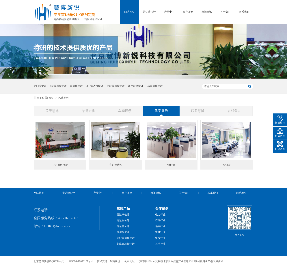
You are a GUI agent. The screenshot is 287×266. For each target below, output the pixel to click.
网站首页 (129, 11)
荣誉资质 (88, 111)
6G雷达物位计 (155, 86)
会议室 (227, 165)
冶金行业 (160, 226)
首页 (51, 97)
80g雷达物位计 (58, 86)
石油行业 (160, 220)
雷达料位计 (123, 226)
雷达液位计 (149, 11)
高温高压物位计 (126, 243)
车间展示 (124, 111)
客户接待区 (115, 165)
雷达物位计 (76, 86)
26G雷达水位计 (94, 86)
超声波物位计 (135, 86)
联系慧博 (197, 111)
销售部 (171, 165)
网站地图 (241, 192)
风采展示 (63, 97)
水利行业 (160, 232)
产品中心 (169, 11)
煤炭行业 (160, 238)
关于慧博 (52, 111)
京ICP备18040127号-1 (81, 261)
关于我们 (225, 11)
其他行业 (160, 243)
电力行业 (160, 214)
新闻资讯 (207, 11)
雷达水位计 (123, 232)
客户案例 (188, 11)
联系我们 (244, 11)
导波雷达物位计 (115, 86)
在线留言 (234, 111)
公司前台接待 (60, 165)
